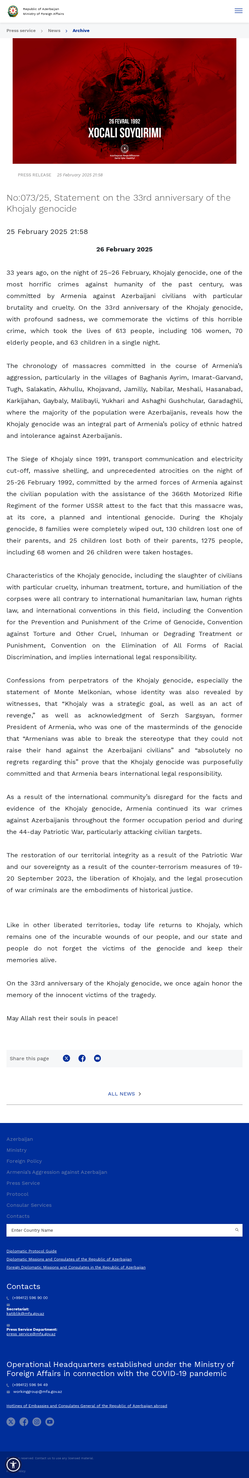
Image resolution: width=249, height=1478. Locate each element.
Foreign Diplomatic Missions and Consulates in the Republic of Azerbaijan (76, 1267)
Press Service (23, 1183)
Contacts (18, 1216)
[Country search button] (238, 1230)
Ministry (16, 1150)
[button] (13, 1465)
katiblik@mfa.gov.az (25, 1313)
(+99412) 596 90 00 (27, 1297)
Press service (21, 30)
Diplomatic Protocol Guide (31, 1251)
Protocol (17, 1194)
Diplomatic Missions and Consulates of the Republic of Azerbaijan (69, 1259)
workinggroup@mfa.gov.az (34, 1391)
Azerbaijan (19, 1139)
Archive (81, 30)
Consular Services (29, 1205)
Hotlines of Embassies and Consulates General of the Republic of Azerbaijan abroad (86, 1406)
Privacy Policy (16, 1471)
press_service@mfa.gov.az (30, 1334)
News (54, 30)
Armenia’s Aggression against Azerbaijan (56, 1172)
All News (121, 1094)
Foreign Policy (24, 1161)
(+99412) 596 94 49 (27, 1385)
